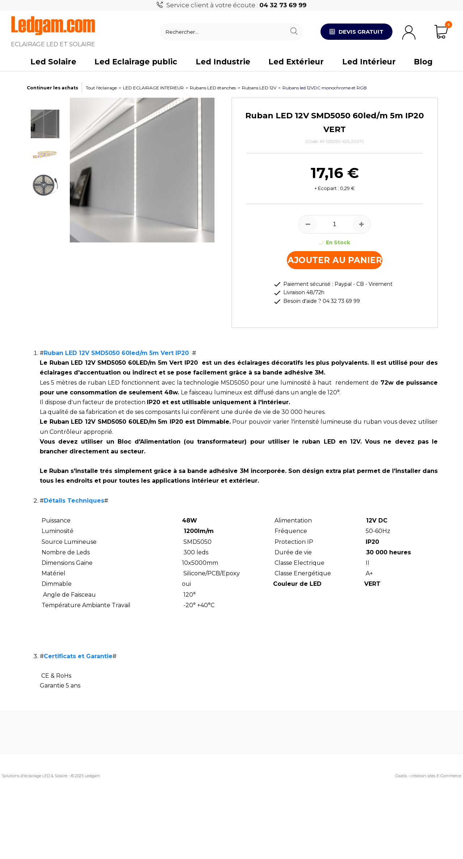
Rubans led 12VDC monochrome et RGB (325, 87)
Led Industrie (223, 61)
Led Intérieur (369, 61)
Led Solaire (53, 61)
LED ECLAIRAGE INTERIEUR (153, 87)
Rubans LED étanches (213, 87)
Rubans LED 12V (259, 87)
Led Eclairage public (135, 61)
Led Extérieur (296, 61)
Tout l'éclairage (101, 87)
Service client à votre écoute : (236, 5)
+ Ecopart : (326, 188)
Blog (423, 61)
